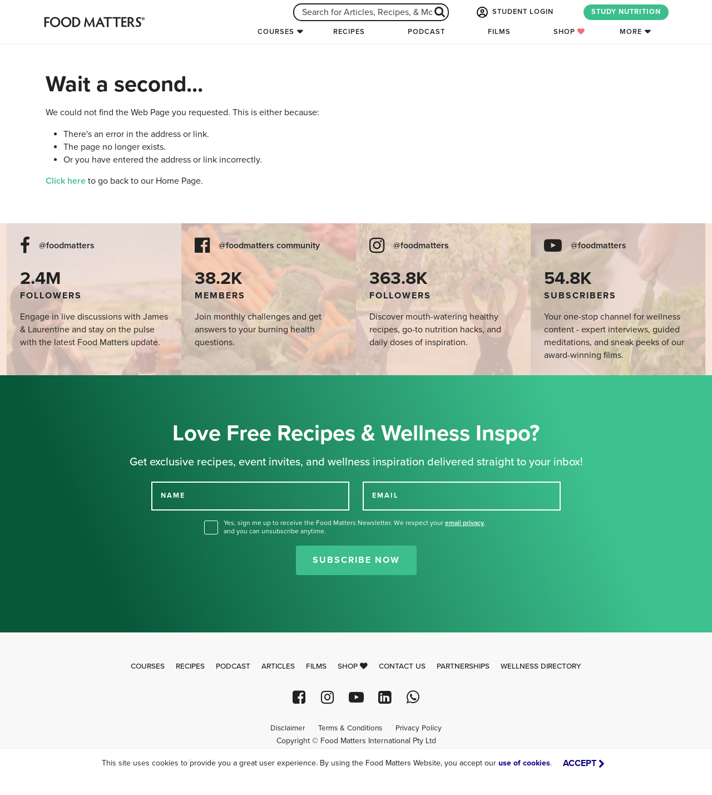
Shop (569, 31)
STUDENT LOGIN (513, 12)
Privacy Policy (418, 728)
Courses (276, 31)
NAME (173, 495)
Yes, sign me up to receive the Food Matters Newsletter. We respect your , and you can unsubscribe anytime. (355, 527)
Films (499, 31)
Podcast (426, 31)
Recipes (349, 31)
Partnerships (463, 666)
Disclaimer (287, 728)
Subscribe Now (356, 560)
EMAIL (385, 495)
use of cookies (524, 763)
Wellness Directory (541, 666)
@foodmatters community (269, 245)
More (631, 31)
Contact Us (402, 666)
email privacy (464, 523)
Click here (66, 181)
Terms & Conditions (350, 728)
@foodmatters (67, 245)
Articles (278, 666)
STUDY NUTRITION (626, 11)
